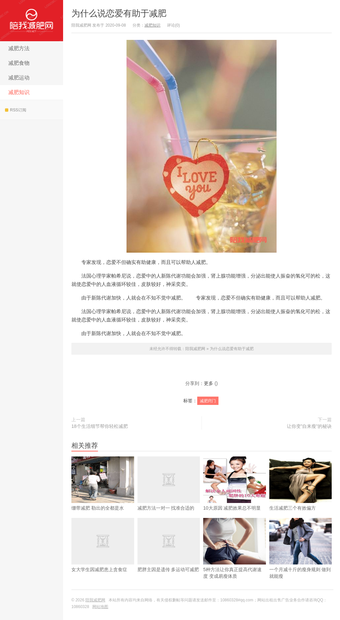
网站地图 (100, 606)
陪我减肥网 (31, 20)
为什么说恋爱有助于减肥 (118, 13)
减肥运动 (19, 77)
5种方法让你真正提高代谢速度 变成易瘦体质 (234, 559)
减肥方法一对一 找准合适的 (168, 494)
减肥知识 (19, 92)
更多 (208, 383)
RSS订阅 (15, 110)
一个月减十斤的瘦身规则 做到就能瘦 (300, 559)
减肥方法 (19, 48)
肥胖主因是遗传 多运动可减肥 (168, 555)
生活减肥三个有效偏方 (300, 494)
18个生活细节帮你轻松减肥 (99, 426)
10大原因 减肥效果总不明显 (234, 494)
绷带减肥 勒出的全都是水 (102, 494)
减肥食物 (19, 63)
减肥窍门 (208, 401)
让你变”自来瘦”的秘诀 (309, 426)
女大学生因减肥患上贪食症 (102, 555)
